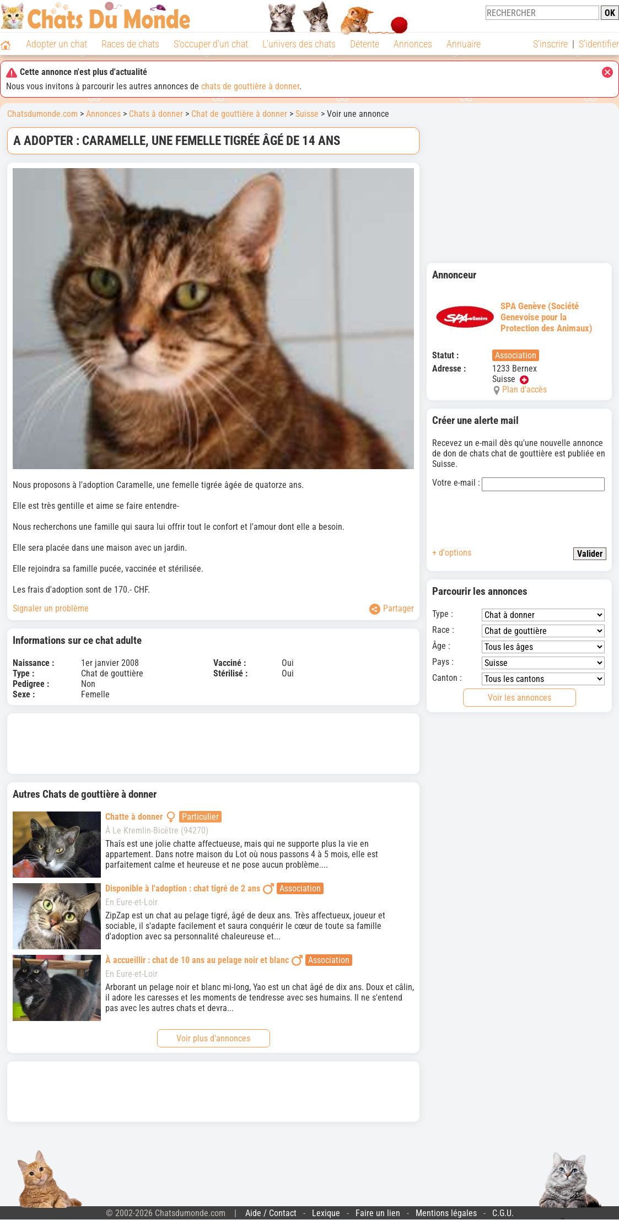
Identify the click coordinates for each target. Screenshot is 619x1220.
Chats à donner (156, 114)
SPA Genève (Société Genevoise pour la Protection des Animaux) (512, 317)
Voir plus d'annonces (213, 1038)
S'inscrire (550, 44)
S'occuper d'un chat (211, 44)
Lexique (326, 1213)
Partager (391, 609)
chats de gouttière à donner (250, 86)
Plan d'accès (524, 389)
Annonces (413, 44)
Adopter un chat (56, 44)
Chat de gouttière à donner (239, 114)
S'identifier (599, 44)
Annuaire (463, 44)
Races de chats (130, 44)
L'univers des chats (299, 44)
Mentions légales (446, 1213)
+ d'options (451, 552)
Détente (364, 44)
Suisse (307, 114)
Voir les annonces (519, 697)
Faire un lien (378, 1213)
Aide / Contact (271, 1213)
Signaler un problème (51, 608)
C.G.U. (503, 1213)
